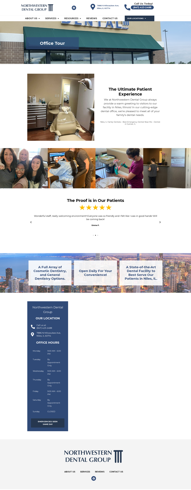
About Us (32, 18)
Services (52, 18)
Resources (72, 18)
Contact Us (110, 18)
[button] (93, 235)
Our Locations (136, 18)
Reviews (91, 18)
